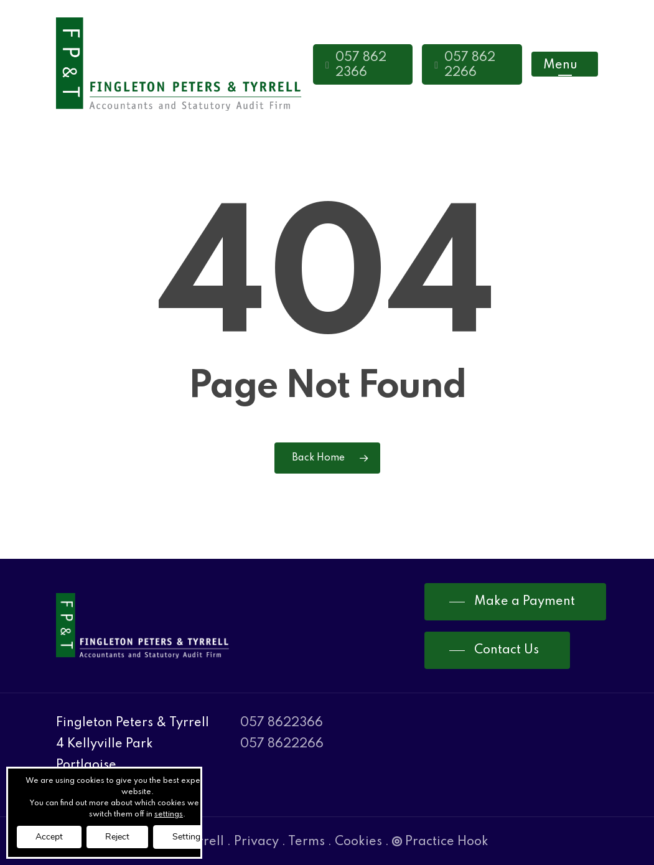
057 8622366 (281, 723)
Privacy (256, 842)
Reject (117, 837)
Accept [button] (49, 837)
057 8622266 (282, 744)
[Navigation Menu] (564, 64)
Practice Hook (440, 842)
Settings (188, 837)
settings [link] (168, 814)
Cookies (358, 842)
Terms (306, 842)
